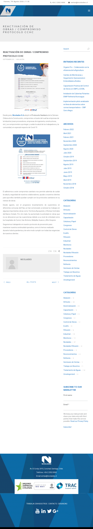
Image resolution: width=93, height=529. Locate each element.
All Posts (31, 282)
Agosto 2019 (68, 164)
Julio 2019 (67, 168)
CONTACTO (52, 504)
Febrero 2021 (68, 137)
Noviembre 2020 (69, 141)
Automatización (69, 214)
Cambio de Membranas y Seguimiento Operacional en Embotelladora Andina (74, 78)
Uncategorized (69, 280)
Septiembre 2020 (70, 145)
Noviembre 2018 (69, 184)
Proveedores (68, 256)
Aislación (20, 59)
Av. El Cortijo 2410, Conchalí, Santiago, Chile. (46, 469)
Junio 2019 (67, 172)
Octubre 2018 (68, 188)
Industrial (66, 241)
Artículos (66, 210)
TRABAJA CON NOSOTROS (36, 504)
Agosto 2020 (68, 149)
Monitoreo (67, 245)
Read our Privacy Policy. (79, 421)
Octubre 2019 (68, 157)
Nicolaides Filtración (70, 253)
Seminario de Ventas (71, 268)
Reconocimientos (70, 260)
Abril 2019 (67, 180)
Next (56, 282)
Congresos (67, 225)
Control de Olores (70, 229)
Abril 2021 (67, 133)
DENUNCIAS (62, 504)
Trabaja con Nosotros (71, 272)
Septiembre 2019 (70, 161)
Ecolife (66, 233)
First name (67, 395)
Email (66, 405)
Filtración (66, 237)
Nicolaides (67, 249)
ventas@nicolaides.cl (78, 2)
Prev (7, 282)
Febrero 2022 (68, 129)
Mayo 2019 (67, 176)
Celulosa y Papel (69, 221)
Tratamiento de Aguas (72, 276)
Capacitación (68, 218)
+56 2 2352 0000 (57, 2)
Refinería (66, 264)
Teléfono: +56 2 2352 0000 (46, 472)
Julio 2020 (67, 153)
